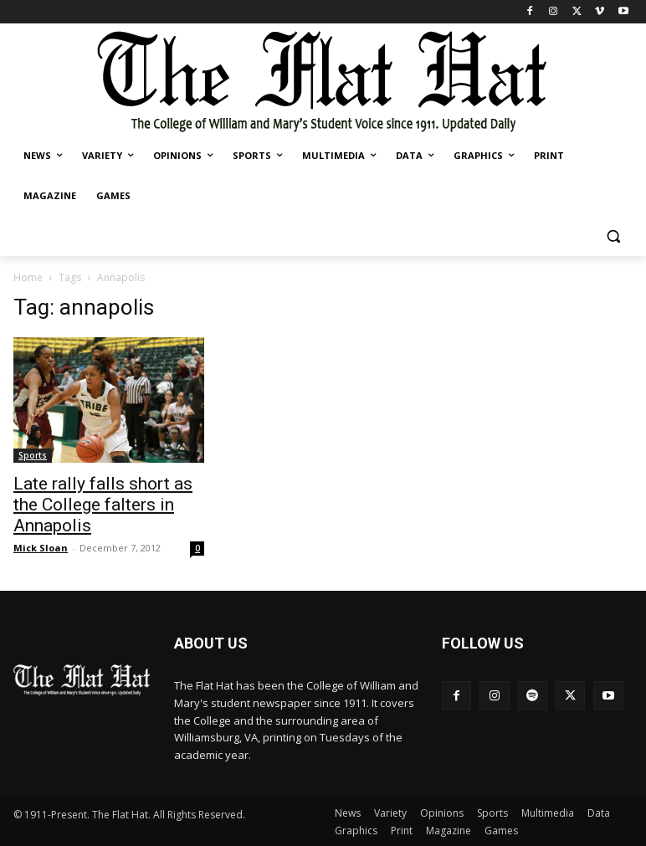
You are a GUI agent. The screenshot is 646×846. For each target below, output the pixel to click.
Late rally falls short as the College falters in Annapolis (102, 505)
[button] (613, 236)
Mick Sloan (40, 547)
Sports (32, 455)
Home (28, 277)
